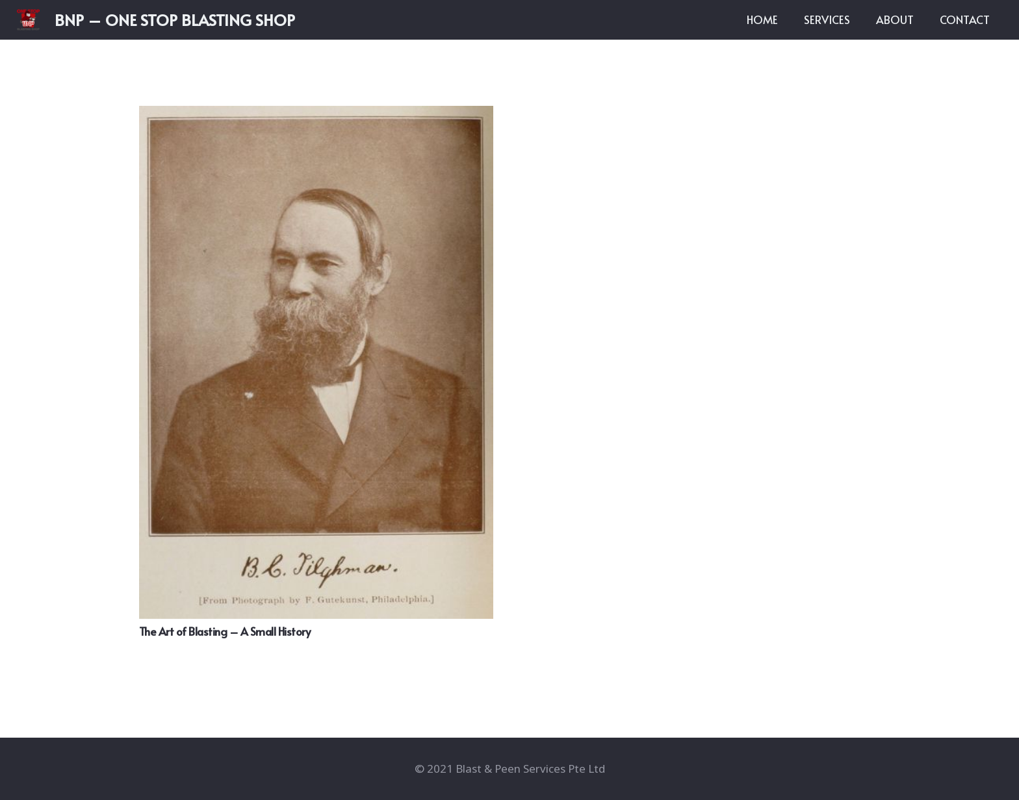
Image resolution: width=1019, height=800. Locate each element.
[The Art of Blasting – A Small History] (316, 362)
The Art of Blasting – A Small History (224, 631)
